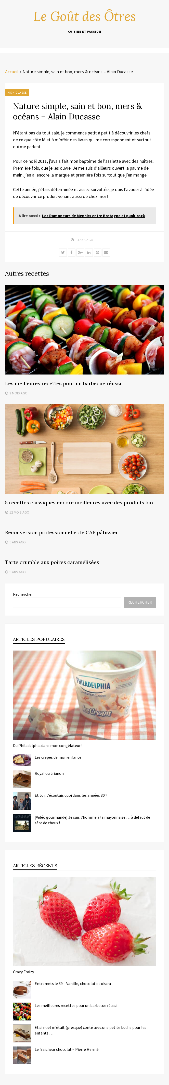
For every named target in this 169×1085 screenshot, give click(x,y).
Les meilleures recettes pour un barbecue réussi (63, 383)
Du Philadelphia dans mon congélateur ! (47, 745)
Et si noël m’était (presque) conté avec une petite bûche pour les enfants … (90, 1030)
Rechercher (23, 594)
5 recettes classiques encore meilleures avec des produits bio (79, 502)
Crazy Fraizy (23, 971)
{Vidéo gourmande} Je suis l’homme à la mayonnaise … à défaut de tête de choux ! (92, 820)
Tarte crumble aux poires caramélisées (52, 562)
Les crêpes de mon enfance (58, 757)
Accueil (11, 71)
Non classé (17, 92)
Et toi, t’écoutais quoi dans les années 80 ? (71, 795)
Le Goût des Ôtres (84, 16)
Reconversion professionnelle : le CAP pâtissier (61, 532)
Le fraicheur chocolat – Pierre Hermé (67, 1049)
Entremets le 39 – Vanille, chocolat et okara (73, 983)
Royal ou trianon (49, 773)
